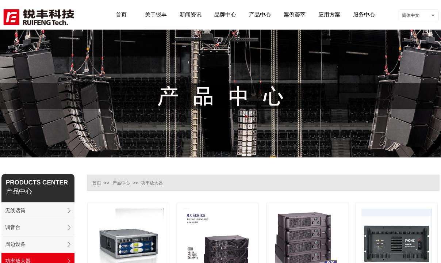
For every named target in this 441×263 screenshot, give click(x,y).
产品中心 (121, 183)
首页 (96, 183)
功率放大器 (152, 183)
